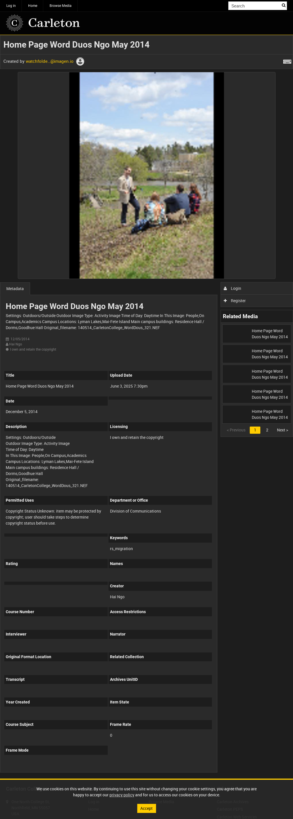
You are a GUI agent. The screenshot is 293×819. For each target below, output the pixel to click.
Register (235, 300)
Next (282, 430)
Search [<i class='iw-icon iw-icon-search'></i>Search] (284, 5)
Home (32, 5)
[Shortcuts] (287, 60)
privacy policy (121, 795)
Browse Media (61, 5)
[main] (146, 407)
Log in (11, 5)
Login (232, 288)
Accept (146, 808)
